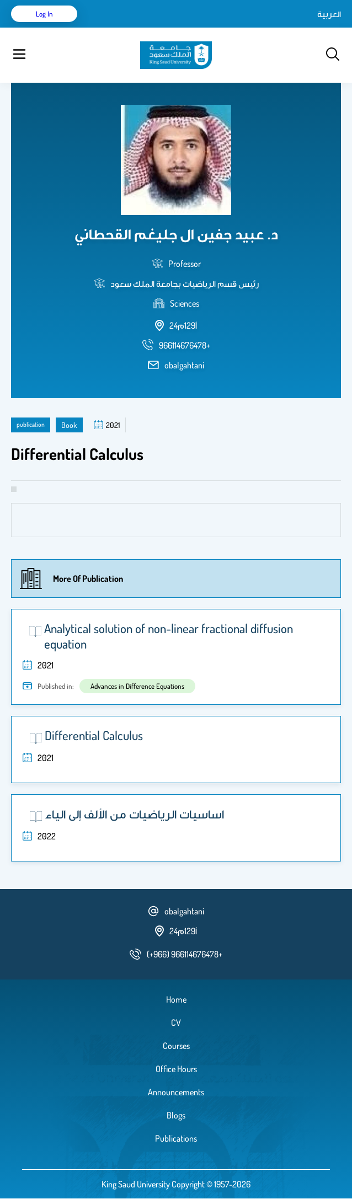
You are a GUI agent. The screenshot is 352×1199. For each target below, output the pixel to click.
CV (176, 1022)
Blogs (176, 1115)
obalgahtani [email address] (184, 365)
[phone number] (184, 345)
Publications (176, 1138)
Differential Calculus (94, 735)
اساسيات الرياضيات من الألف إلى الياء (134, 813)
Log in (44, 13)
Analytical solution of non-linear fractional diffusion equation (168, 635)
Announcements (176, 1092)
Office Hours (176, 1068)
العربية (329, 13)
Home (176, 999)
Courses (176, 1045)
